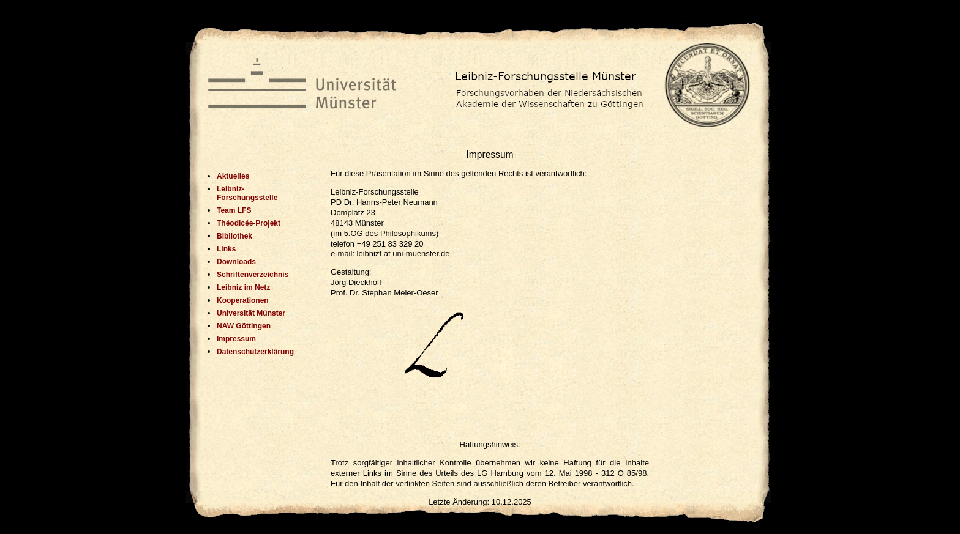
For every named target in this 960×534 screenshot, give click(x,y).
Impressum (236, 339)
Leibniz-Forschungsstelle (247, 193)
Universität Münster (251, 313)
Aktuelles (233, 176)
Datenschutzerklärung (252, 351)
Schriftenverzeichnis (252, 274)
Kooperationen (243, 300)
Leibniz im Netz (243, 287)
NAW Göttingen (244, 326)
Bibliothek (234, 236)
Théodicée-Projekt (248, 223)
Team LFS (234, 210)
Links (226, 249)
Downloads (236, 262)
